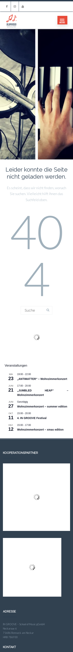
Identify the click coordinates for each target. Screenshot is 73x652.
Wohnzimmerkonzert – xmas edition (40, 429)
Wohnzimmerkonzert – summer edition (42, 406)
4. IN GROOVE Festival (32, 418)
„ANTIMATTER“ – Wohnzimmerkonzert (42, 378)
